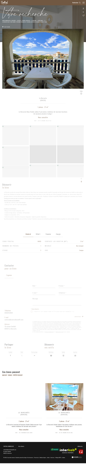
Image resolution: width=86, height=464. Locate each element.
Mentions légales (43, 458)
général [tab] (28, 234)
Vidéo (81, 91)
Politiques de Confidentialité (49, 331)
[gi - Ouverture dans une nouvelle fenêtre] (80, 452)
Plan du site (36, 458)
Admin (48, 458)
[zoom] (15, 126)
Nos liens (52, 458)
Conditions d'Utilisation (59, 331)
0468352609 (9, 313)
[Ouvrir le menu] (83, 2)
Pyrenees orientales (26, 20)
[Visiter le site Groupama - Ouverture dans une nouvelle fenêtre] (55, 450)
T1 (44, 20)
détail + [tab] (38, 234)
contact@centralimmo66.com (14, 319)
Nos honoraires (30, 458)
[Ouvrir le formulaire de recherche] (76, 3)
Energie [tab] (58, 234)
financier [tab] (48, 234)
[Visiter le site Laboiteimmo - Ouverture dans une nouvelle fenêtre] (77, 458)
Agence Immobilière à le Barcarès (9, 20)
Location (19, 20)
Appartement (40, 20)
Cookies (63, 458)
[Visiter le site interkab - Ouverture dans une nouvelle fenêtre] (68, 451)
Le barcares (34, 20)
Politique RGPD (58, 458)
